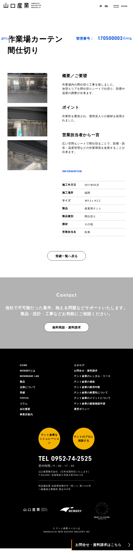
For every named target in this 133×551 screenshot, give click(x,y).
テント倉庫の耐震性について (92, 394)
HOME (24, 365)
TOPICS (24, 400)
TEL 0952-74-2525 (65, 466)
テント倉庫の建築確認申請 (91, 406)
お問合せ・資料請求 (86, 371)
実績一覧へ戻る (66, 256)
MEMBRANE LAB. (30, 377)
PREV (6, 275)
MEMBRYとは (28, 371)
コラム (24, 406)
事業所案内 (27, 417)
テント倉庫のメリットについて (93, 400)
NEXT (127, 275)
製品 (22, 382)
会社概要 (25, 411)
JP (100, 6)
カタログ (79, 365)
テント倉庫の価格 (85, 382)
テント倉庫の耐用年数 (88, 388)
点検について (28, 388)
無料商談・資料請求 (66, 327)
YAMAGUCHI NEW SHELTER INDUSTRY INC (66, 534)
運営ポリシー (82, 411)
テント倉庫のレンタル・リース (93, 377)
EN (106, 6)
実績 (22, 394)
